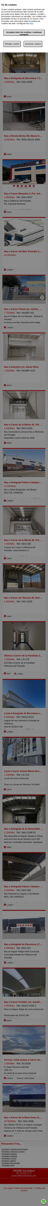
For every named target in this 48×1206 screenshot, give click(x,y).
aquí (31, 23)
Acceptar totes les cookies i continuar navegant (24, 33)
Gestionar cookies (33, 44)
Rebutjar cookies (12, 44)
